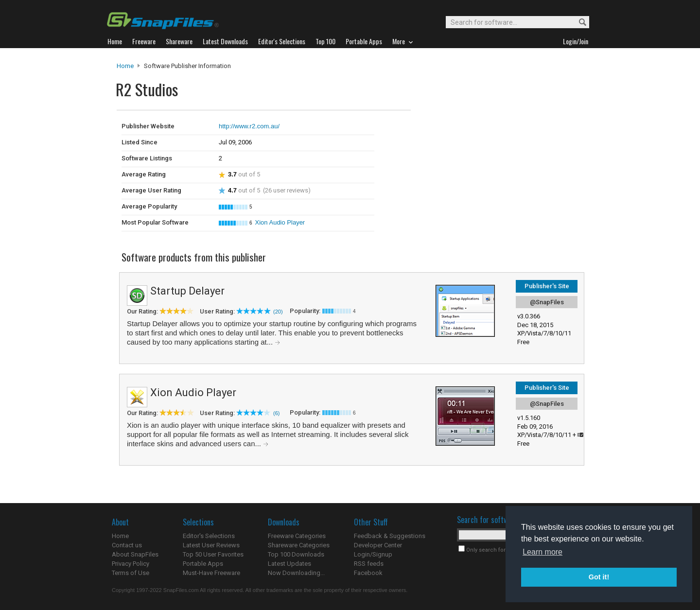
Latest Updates (289, 563)
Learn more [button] (542, 552)
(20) (278, 311)
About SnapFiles (135, 554)
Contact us (127, 545)
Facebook (368, 572)
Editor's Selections (209, 536)
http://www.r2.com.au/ (249, 126)
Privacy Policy (130, 563)
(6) (276, 413)
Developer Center (378, 545)
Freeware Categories (297, 536)
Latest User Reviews (211, 545)
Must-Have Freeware (211, 572)
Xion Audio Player (280, 222)
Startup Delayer (187, 291)
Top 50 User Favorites (213, 554)
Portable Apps (203, 563)
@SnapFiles (547, 302)
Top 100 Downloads (296, 554)
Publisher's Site (547, 286)
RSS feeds (369, 563)
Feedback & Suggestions (389, 536)
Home (125, 66)
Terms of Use (130, 572)
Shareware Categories (299, 545)
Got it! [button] (599, 577)
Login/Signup (373, 554)
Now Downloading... (296, 572)
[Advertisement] (476, 130)
